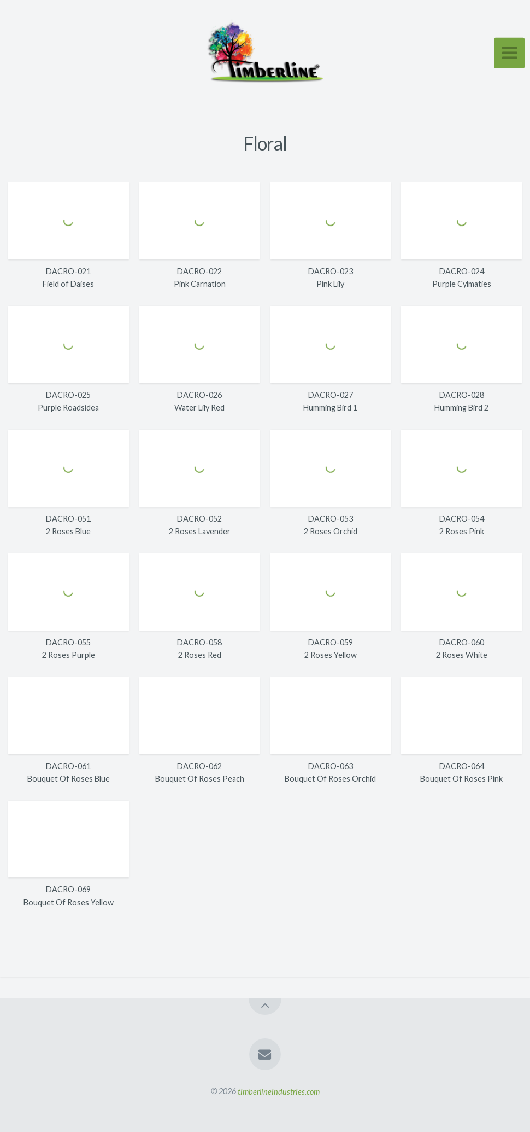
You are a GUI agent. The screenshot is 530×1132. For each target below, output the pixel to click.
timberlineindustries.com (279, 1091)
